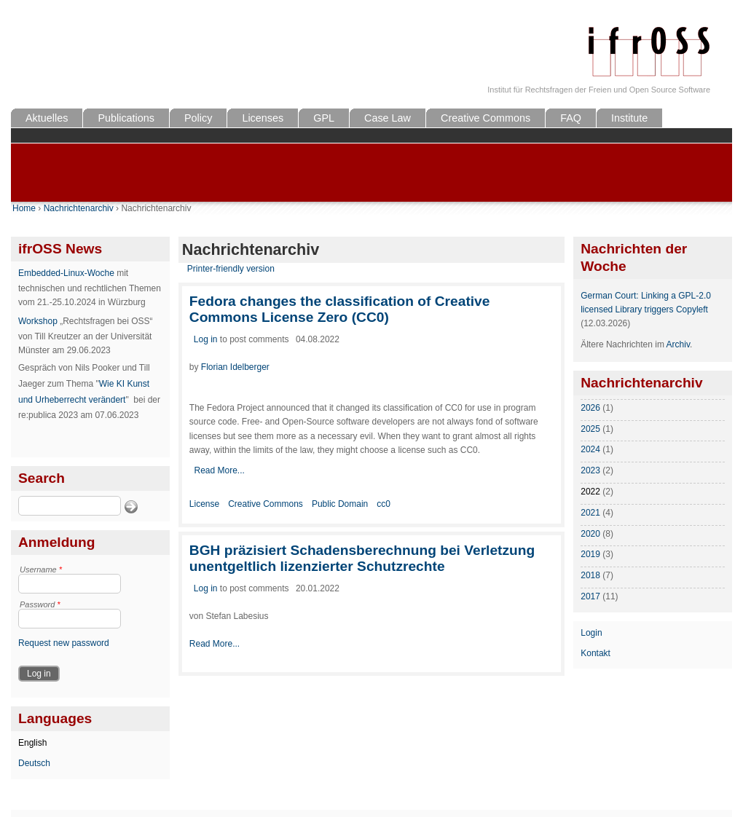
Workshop (38, 321)
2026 (590, 408)
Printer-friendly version (231, 269)
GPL (323, 118)
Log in (206, 339)
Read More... (219, 470)
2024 (590, 449)
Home (24, 208)
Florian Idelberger (235, 367)
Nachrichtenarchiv (79, 208)
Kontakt (595, 653)
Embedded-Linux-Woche (66, 273)
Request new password (63, 643)
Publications (126, 118)
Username (41, 569)
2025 (590, 429)
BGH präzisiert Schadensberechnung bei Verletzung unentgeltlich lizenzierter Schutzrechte (362, 558)
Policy (198, 118)
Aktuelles (46, 118)
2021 (590, 513)
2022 (590, 491)
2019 (590, 554)
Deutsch (34, 763)
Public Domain (340, 504)
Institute (629, 118)
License (204, 504)
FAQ (570, 118)
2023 (590, 470)
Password (40, 604)
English (32, 743)
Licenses (262, 118)
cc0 (383, 504)
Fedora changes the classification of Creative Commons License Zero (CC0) (339, 309)
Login (591, 633)
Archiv (678, 344)
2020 (590, 534)
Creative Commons (485, 118)
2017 (590, 596)
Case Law (387, 118)
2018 (590, 575)
